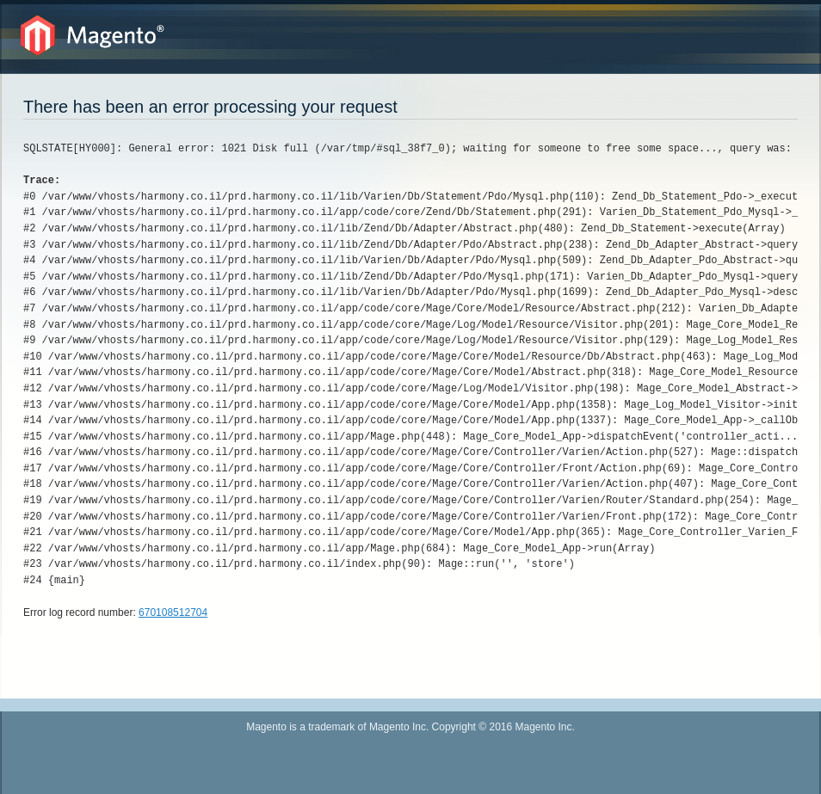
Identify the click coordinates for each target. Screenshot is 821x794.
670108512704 (173, 612)
